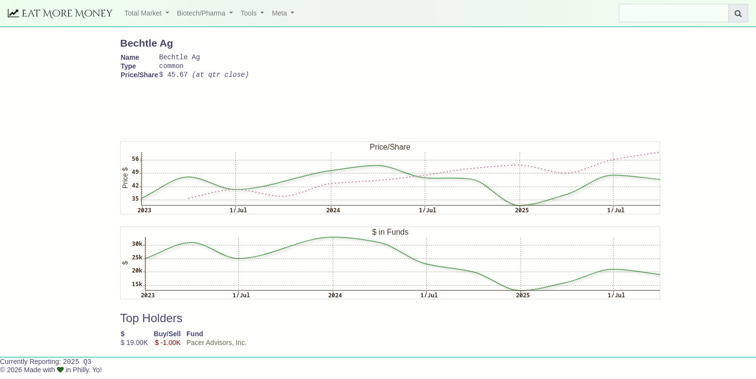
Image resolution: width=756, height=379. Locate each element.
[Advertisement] (297, 110)
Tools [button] (250, 13)
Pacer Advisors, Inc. (216, 347)
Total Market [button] (144, 13)
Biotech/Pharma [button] (202, 13)
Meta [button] (280, 13)
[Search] (674, 13)
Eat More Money (60, 13)
